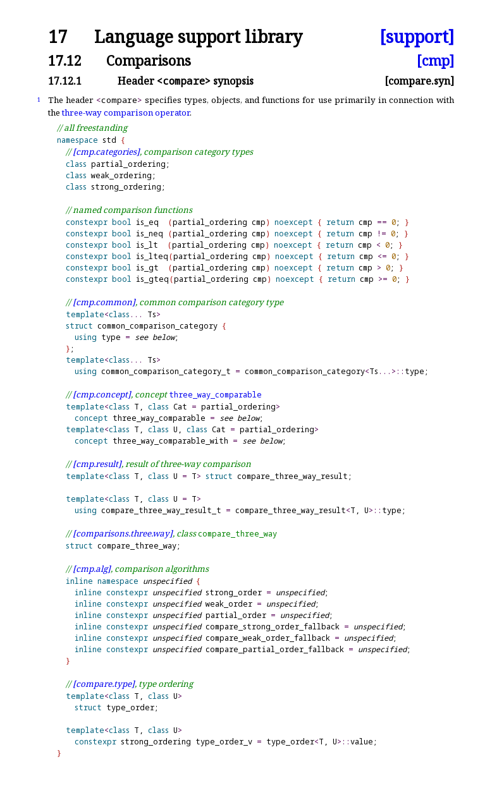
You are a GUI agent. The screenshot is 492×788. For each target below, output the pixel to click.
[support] (416, 36)
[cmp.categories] (106, 151)
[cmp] (435, 60)
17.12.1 (65, 81)
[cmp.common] (104, 302)
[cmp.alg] (92, 568)
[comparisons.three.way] (123, 533)
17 (57, 36)
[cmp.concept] (102, 394)
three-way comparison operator (126, 112)
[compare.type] (104, 683)
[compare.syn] (419, 81)
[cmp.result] (97, 464)
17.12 (65, 60)
